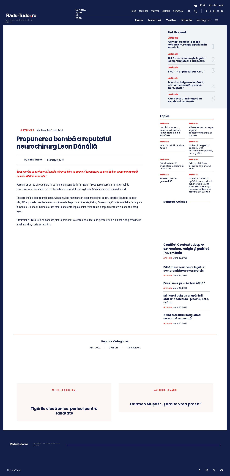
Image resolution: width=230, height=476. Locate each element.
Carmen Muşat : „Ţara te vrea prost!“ (166, 404)
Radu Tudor (35, 159)
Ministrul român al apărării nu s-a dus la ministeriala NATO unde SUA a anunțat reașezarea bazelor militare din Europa (201, 185)
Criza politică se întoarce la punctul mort (200, 166)
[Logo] (36, 444)
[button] (195, 11)
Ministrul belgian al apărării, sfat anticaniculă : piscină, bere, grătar (186, 85)
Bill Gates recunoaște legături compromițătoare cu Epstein (187, 59)
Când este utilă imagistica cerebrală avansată (185, 100)
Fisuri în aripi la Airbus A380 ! (186, 71)
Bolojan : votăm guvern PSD (168, 180)
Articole (27, 130)
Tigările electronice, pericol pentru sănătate (64, 411)
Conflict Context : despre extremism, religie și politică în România (187, 44)
